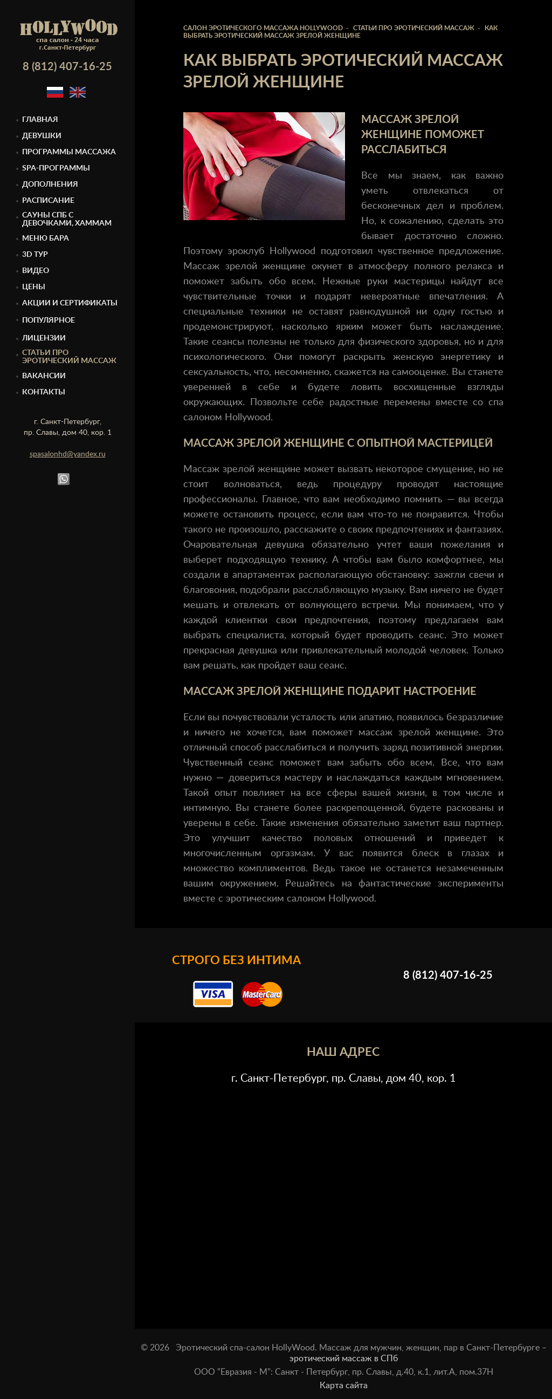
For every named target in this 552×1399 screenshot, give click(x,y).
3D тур (35, 254)
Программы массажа (69, 152)
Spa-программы (56, 168)
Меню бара (45, 238)
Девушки (41, 136)
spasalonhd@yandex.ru (68, 454)
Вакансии (44, 376)
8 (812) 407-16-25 (67, 67)
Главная (40, 120)
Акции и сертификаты (70, 303)
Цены (33, 287)
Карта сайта (344, 1385)
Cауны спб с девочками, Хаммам (67, 219)
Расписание (48, 200)
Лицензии (44, 338)
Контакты (43, 392)
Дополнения (50, 184)
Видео (35, 271)
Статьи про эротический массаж (69, 357)
